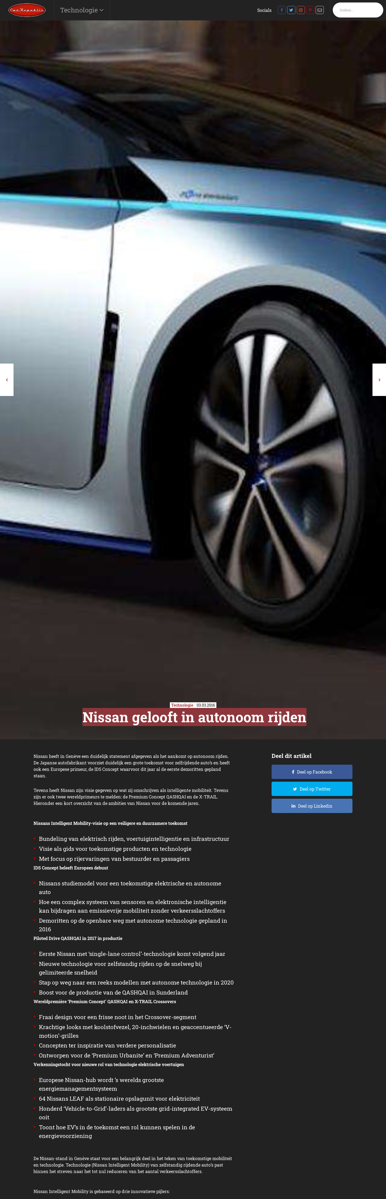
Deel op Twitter (315, 789)
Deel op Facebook (314, 772)
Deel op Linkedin (315, 806)
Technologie (79, 10)
